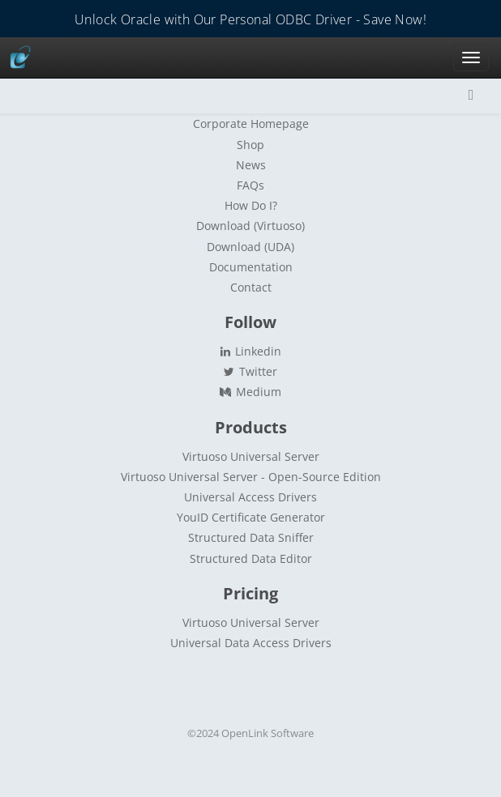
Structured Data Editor (251, 558)
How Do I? (251, 205)
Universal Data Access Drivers (251, 642)
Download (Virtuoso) (250, 225)
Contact (251, 287)
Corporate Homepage (251, 123)
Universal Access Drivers (250, 497)
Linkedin (250, 351)
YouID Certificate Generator (251, 517)
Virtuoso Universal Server (250, 456)
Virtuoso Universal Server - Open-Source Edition (251, 476)
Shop (250, 144)
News (251, 165)
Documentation (251, 267)
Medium (250, 391)
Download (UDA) (250, 246)
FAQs (250, 185)
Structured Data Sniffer (251, 537)
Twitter (250, 371)
